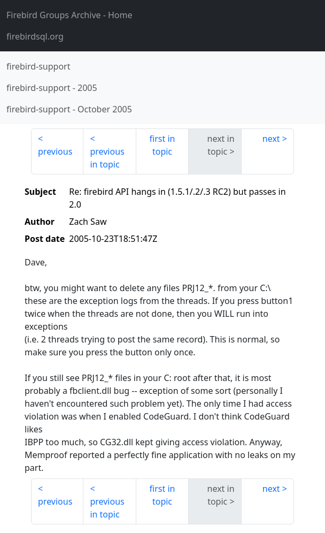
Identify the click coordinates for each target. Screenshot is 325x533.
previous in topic (107, 158)
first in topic (162, 145)
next (271, 138)
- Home (69, 15)
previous (55, 151)
